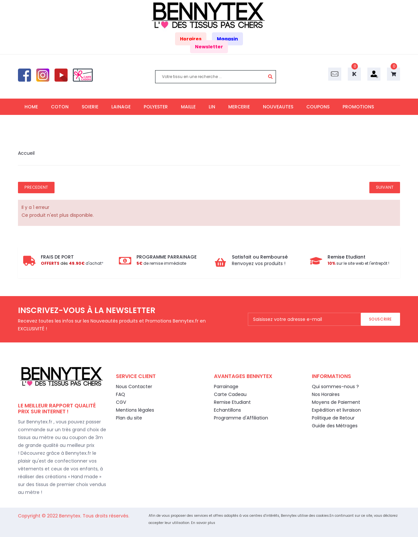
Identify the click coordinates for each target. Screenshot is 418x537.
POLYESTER (156, 106)
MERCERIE (239, 106)
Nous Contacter (134, 386)
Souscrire (380, 319)
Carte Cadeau (230, 394)
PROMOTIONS (358, 106)
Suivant (385, 187)
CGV (121, 402)
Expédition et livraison (336, 410)
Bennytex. (71, 516)
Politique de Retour (333, 418)
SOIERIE (90, 106)
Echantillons (227, 410)
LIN (212, 106)
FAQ (120, 394)
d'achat (71, 263)
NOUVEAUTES (278, 106)
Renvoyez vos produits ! (258, 263)
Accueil (26, 153)
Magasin (227, 39)
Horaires (190, 39)
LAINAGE (121, 106)
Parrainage (226, 386)
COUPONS (318, 106)
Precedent (36, 187)
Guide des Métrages (335, 425)
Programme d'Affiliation (241, 418)
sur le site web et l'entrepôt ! (358, 263)
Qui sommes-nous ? (335, 386)
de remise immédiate (161, 263)
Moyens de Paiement (336, 402)
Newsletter (209, 46)
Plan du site (129, 418)
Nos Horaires (326, 394)
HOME (31, 106)
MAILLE (188, 106)
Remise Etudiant (232, 402)
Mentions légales (135, 410)
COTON (60, 106)
